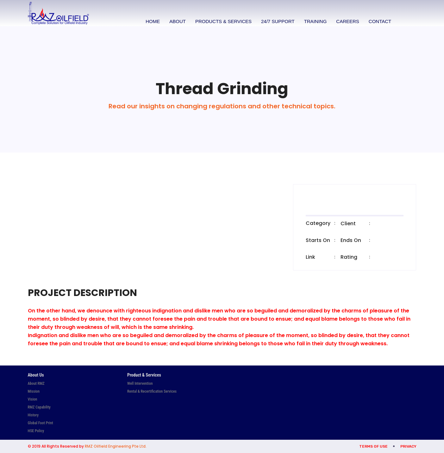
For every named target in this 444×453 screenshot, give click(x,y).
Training (316, 21)
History (33, 415)
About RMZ (36, 383)
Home (154, 21)
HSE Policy (36, 431)
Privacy (408, 446)
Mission (34, 391)
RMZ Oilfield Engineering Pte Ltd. (116, 446)
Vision (32, 399)
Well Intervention (140, 383)
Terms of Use (373, 446)
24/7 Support (278, 21)
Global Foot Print (40, 423)
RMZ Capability (39, 407)
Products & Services (224, 21)
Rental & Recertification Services (152, 391)
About (178, 21)
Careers (348, 21)
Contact (380, 21)
